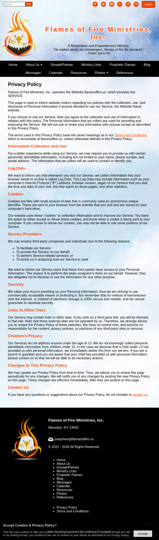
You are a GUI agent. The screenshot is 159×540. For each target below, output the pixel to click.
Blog (147, 64)
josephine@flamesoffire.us (74, 439)
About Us (34, 64)
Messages (33, 73)
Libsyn (148, 4)
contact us (139, 394)
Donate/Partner (62, 64)
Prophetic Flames (123, 64)
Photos (101, 73)
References (124, 73)
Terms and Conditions (130, 135)
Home (13, 64)
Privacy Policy (67, 507)
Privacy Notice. (120, 535)
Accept (143, 533)
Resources (79, 73)
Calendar (56, 73)
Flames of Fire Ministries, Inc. (76, 420)
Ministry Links (91, 64)
